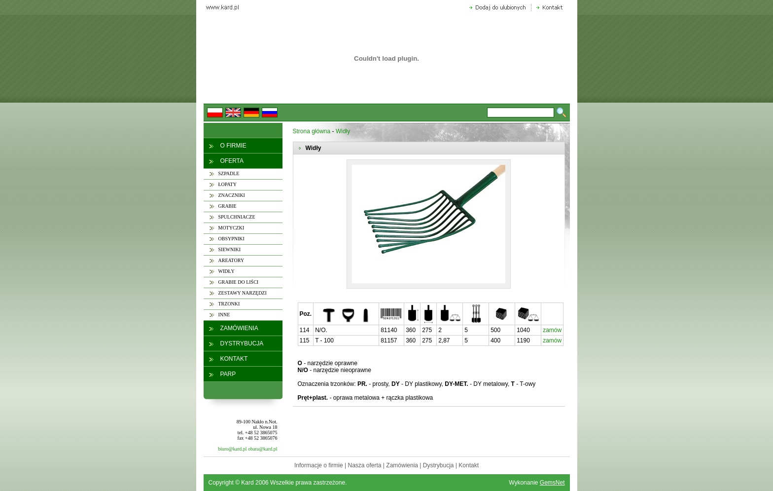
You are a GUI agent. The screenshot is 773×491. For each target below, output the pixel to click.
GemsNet (552, 482)
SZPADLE (229, 173)
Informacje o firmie (318, 465)
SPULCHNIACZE (236, 217)
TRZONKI (229, 303)
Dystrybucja (438, 465)
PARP (228, 374)
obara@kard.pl (262, 449)
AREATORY (231, 260)
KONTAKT (234, 358)
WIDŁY (226, 271)
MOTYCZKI (231, 227)
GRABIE (227, 206)
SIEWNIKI (229, 249)
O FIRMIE (233, 145)
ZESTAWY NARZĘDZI (242, 293)
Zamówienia (402, 465)
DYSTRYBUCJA (242, 343)
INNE (224, 314)
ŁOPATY (227, 184)
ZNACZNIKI (231, 195)
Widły (343, 131)
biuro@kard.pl (232, 449)
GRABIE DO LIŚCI (238, 282)
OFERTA (232, 160)
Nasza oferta (364, 465)
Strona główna (312, 131)
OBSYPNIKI (231, 238)
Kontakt (468, 465)
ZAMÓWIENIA (239, 328)
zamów (552, 330)
